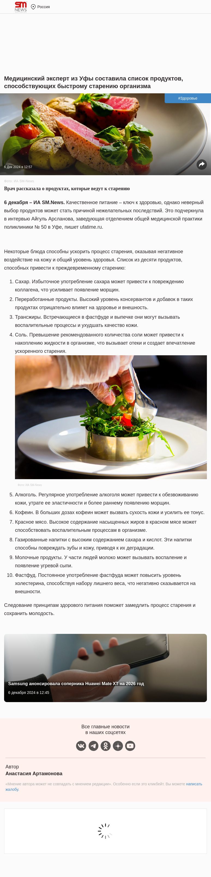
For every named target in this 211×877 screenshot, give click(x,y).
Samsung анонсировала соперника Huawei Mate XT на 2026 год (76, 683)
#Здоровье (187, 98)
